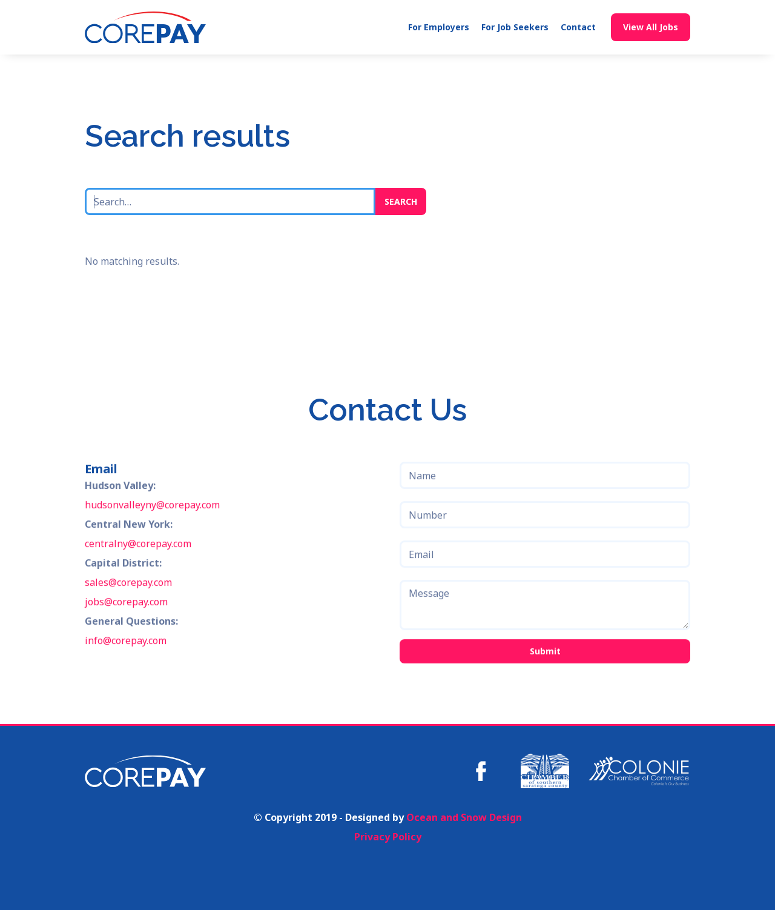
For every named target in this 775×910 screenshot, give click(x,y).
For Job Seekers (515, 27)
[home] (145, 27)
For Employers (438, 27)
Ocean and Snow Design (464, 817)
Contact (578, 27)
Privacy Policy (387, 836)
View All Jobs (650, 27)
